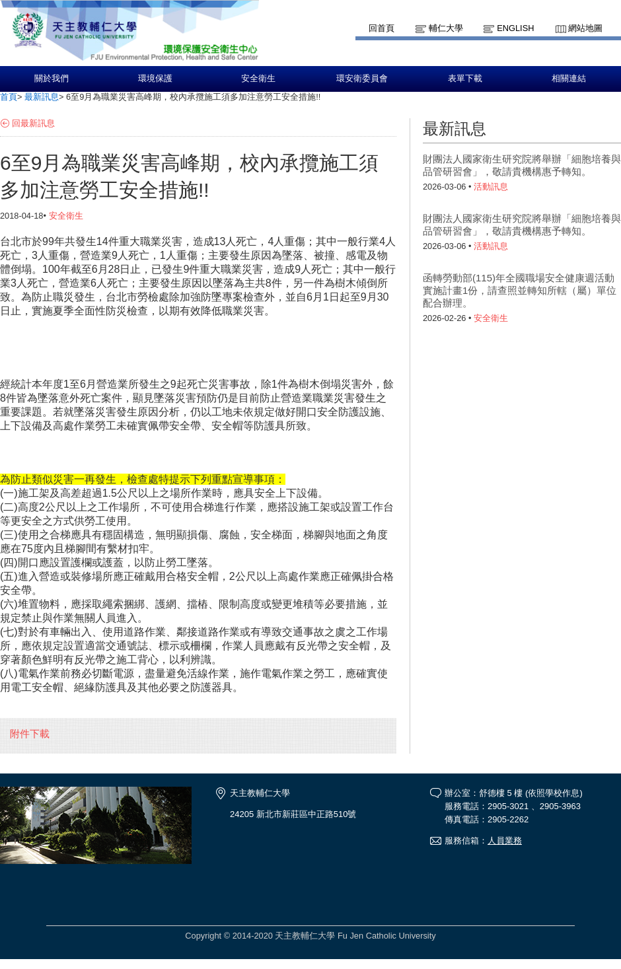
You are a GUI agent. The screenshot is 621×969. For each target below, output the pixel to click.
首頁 (8, 97)
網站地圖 (585, 28)
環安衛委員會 (362, 78)
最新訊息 (41, 97)
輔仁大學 (446, 28)
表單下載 (465, 78)
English (515, 28)
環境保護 (155, 78)
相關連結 (569, 78)
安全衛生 (258, 78)
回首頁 (381, 28)
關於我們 (51, 78)
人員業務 (505, 840)
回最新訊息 (33, 123)
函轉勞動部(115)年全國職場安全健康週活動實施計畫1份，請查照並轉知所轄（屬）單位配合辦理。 (519, 290)
